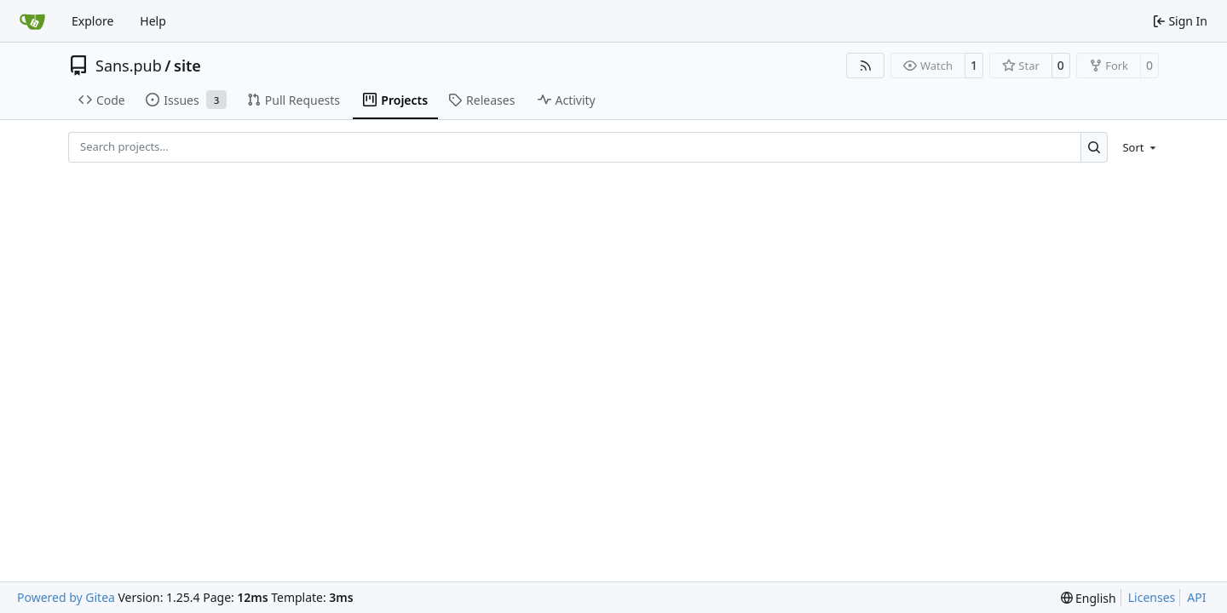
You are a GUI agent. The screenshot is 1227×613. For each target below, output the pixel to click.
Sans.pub (128, 65)
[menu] (1136, 147)
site (187, 65)
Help (153, 21)
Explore (92, 21)
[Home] (32, 21)
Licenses (1152, 597)
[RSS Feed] (865, 65)
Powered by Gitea (66, 597)
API (1196, 597)
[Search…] (1094, 147)
